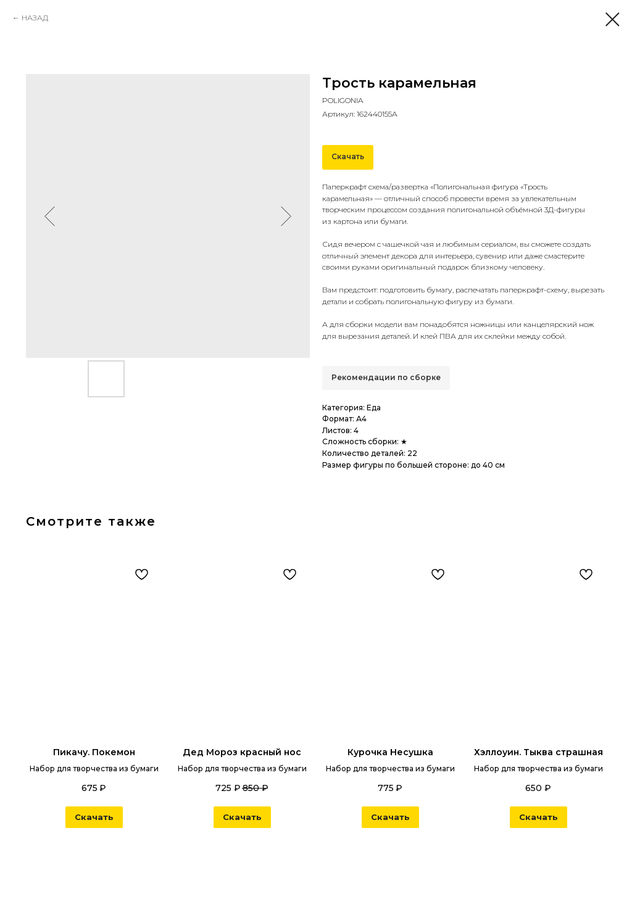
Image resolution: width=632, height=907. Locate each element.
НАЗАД (35, 17)
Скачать (347, 156)
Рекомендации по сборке (386, 377)
